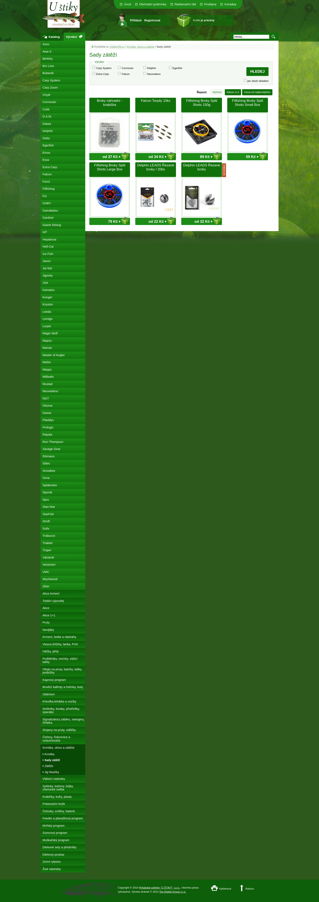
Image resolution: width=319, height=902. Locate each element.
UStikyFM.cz (117, 46)
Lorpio (47, 326)
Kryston (48, 304)
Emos (46, 152)
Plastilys (48, 420)
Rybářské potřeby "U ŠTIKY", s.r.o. (159, 887)
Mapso (47, 340)
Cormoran (127, 68)
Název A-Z (233, 92)
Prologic (48, 427)
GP (45, 232)
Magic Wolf (50, 333)
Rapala (47, 434)
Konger (47, 297)
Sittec (46, 463)
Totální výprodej (53, 600)
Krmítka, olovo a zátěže (140, 46)
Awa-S (47, 51)
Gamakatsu (50, 210)
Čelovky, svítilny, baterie (59, 811)
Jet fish (47, 268)
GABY (47, 203)
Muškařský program (56, 840)
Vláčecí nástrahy (54, 778)
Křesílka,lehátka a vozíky (59, 701)
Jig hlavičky (52, 772)
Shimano (49, 456)
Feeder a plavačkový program (63, 818)
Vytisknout (225, 888)
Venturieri (49, 564)
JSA (45, 282)
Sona (46, 478)
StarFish (48, 514)
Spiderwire (50, 485)
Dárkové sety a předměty (59, 847)
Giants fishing (52, 225)
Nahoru (249, 888)
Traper (47, 550)
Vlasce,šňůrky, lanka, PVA (60, 644)
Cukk (46, 109)
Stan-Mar (49, 506)
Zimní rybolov (52, 861)
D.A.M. (47, 116)
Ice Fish (48, 254)
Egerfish (177, 68)
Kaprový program (54, 679)
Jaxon (47, 261)
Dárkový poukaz (53, 854)
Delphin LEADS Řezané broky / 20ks (155, 167)
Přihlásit (135, 20)
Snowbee (49, 470)
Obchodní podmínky (152, 4)
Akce (46, 608)
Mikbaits (48, 376)
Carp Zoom (50, 87)
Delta (46, 138)
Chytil (46, 95)
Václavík (48, 557)
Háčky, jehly (51, 651)
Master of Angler (54, 355)
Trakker (48, 543)
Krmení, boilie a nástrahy (59, 637)
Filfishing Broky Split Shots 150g (201, 103)
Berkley (48, 58)
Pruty (46, 622)
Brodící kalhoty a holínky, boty (63, 687)
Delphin (151, 68)
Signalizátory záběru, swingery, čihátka (63, 721)
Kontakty (230, 4)
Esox (46, 159)
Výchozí (217, 92)
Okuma (47, 405)
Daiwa (47, 123)
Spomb (47, 492)
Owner (47, 413)
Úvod (127, 4)
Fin (45, 196)
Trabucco (49, 535)
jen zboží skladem (258, 80)
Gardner (48, 217)
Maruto (47, 347)
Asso (46, 44)
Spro (46, 499)
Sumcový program (55, 832)
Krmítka (49, 754)
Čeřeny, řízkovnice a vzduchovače (56, 738)
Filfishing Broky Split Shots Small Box (247, 103)
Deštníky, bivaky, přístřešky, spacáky (61, 710)
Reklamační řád (185, 4)
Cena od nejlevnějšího (257, 92)
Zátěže (49, 766)
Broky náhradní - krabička (109, 103)
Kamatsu (49, 290)
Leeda (47, 311)
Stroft (46, 521)
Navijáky (48, 629)
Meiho (47, 362)
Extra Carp (102, 74)
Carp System (103, 68)
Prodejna (210, 4)
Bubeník (48, 73)
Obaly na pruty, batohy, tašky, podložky (62, 670)
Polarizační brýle (54, 803)
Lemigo (47, 318)
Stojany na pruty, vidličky (59, 730)
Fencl (46, 181)
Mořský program (53, 825)
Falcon (126, 74)
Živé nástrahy (52, 869)
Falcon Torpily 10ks (155, 101)
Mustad (47, 384)
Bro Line (48, 66)
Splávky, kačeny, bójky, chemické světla (58, 787)
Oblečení (49, 694)
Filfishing (49, 188)
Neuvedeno (154, 74)
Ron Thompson (53, 441)
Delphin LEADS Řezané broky (201, 167)
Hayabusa (49, 239)
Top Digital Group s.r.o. (172, 891)
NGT (46, 398)
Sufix (46, 528)
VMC (46, 572)
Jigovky (48, 275)
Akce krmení (51, 593)
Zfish (46, 586)
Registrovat (152, 20)
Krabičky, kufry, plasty (57, 796)
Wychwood (50, 579)
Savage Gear (51, 449)
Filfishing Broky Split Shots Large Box (109, 167)
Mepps (47, 369)
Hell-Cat (48, 246)
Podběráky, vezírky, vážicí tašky (60, 660)
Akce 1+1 (49, 615)
